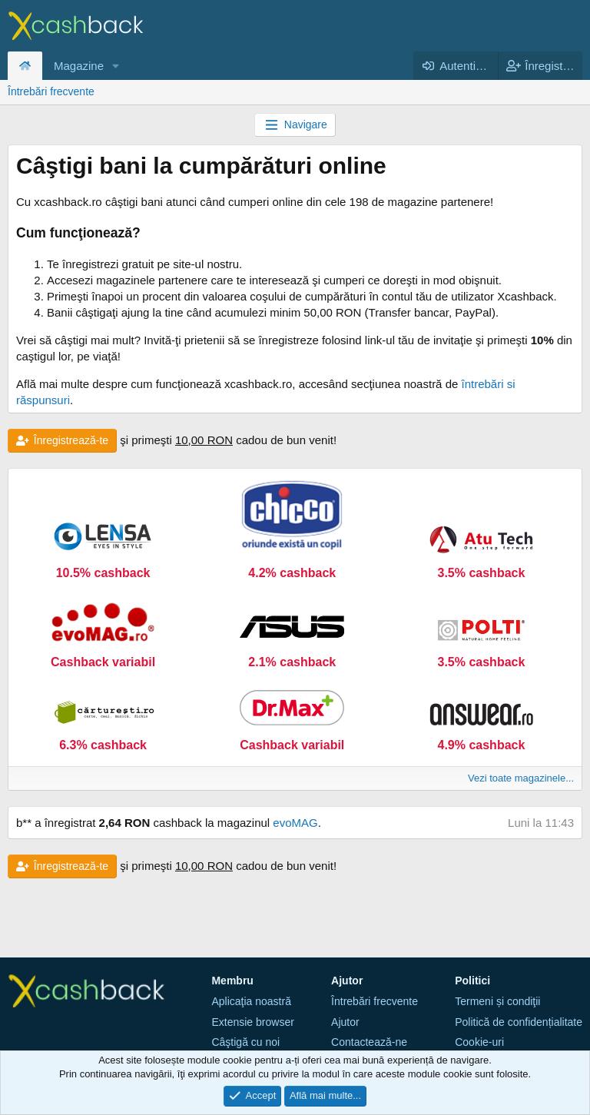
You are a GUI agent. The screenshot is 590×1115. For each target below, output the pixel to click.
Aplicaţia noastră (251, 1001)
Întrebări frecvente (51, 91)
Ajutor (345, 1022)
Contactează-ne (369, 1042)
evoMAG (295, 822)
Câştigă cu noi (245, 1042)
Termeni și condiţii (497, 1001)
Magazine (79, 65)
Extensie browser (252, 1022)
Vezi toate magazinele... (521, 778)
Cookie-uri (479, 1042)
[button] (116, 65)
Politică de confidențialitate (518, 1022)
